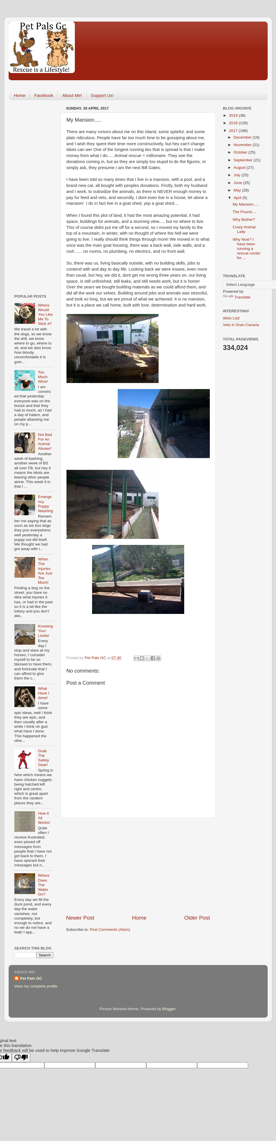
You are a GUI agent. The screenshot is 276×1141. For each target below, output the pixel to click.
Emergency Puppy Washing (45, 504)
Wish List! (231, 318)
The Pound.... (244, 212)
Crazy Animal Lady (244, 229)
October (241, 152)
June (238, 183)
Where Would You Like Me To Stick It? (45, 314)
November (243, 145)
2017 (234, 131)
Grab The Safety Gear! (43, 758)
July (238, 175)
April (238, 198)
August (240, 167)
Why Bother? (244, 219)
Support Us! (102, 95)
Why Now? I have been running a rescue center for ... (246, 248)
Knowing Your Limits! (45, 630)
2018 (234, 123)
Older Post (197, 918)
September (244, 160)
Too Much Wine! (43, 377)
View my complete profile (36, 986)
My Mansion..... (246, 204)
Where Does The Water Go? (44, 884)
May (238, 190)
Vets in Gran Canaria (241, 325)
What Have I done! (43, 693)
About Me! (72, 95)
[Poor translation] (21, 1057)
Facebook (43, 95)
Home (19, 95)
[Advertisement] (138, 866)
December (243, 137)
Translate (237, 297)
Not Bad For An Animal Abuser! (45, 441)
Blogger (169, 1009)
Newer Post (80, 918)
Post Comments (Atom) (110, 929)
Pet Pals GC (31, 978)
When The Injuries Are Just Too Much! (45, 571)
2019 (234, 115)
